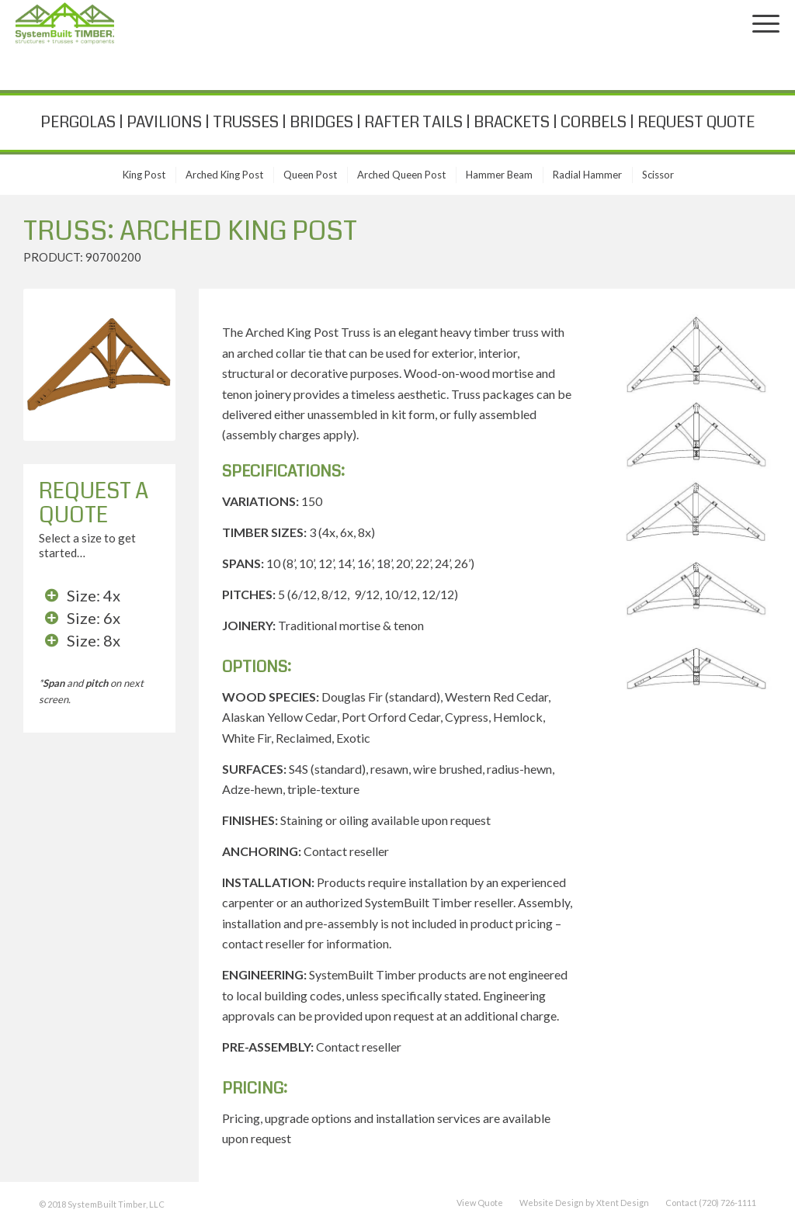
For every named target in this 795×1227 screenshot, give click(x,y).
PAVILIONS (164, 122)
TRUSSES (246, 122)
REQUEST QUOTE (696, 122)
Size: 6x (93, 617)
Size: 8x (93, 640)
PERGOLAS (78, 122)
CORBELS (594, 122)
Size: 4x (93, 595)
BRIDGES (321, 122)
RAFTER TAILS (413, 122)
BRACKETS (512, 122)
